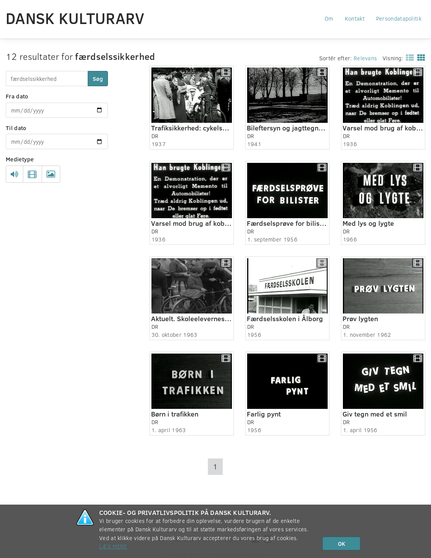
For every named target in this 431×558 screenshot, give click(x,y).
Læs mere (113, 546)
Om (329, 18)
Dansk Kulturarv (75, 17)
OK (341, 543)
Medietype (20, 159)
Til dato (16, 128)
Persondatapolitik (398, 18)
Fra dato (17, 96)
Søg (98, 78)
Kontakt (355, 18)
